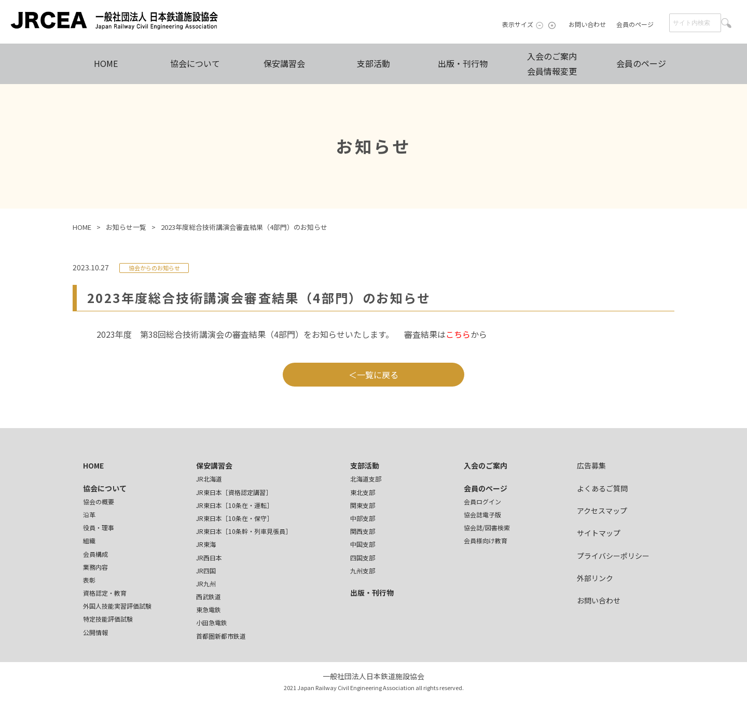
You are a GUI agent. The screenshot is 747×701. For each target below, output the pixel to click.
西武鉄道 (208, 596)
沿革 (89, 514)
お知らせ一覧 (126, 227)
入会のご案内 (485, 465)
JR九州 (206, 583)
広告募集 (591, 465)
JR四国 (206, 570)
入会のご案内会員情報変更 (552, 63)
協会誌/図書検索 (487, 527)
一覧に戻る (377, 374)
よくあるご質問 (602, 488)
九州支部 (362, 570)
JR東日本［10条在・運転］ (234, 505)
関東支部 (362, 505)
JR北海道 (209, 478)
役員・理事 (98, 527)
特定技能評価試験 (108, 618)
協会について (195, 63)
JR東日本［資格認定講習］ (234, 492)
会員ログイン (482, 501)
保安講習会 (284, 63)
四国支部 (362, 557)
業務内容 (95, 566)
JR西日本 (209, 557)
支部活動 (373, 63)
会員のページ (635, 24)
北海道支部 (365, 478)
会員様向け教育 (485, 540)
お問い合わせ (587, 24)
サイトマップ (598, 533)
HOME (106, 63)
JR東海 (206, 544)
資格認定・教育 (105, 592)
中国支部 (362, 544)
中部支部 (362, 518)
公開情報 (95, 632)
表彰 (89, 579)
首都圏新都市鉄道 (221, 635)
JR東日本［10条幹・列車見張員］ (244, 531)
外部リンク (595, 578)
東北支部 (362, 492)
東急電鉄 (208, 609)
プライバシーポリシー (613, 556)
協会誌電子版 (482, 514)
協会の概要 (98, 501)
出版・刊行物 (463, 63)
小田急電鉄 (211, 622)
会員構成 (95, 553)
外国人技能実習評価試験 (117, 605)
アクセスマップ (602, 510)
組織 (89, 540)
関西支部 (362, 531)
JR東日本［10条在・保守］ (234, 518)
